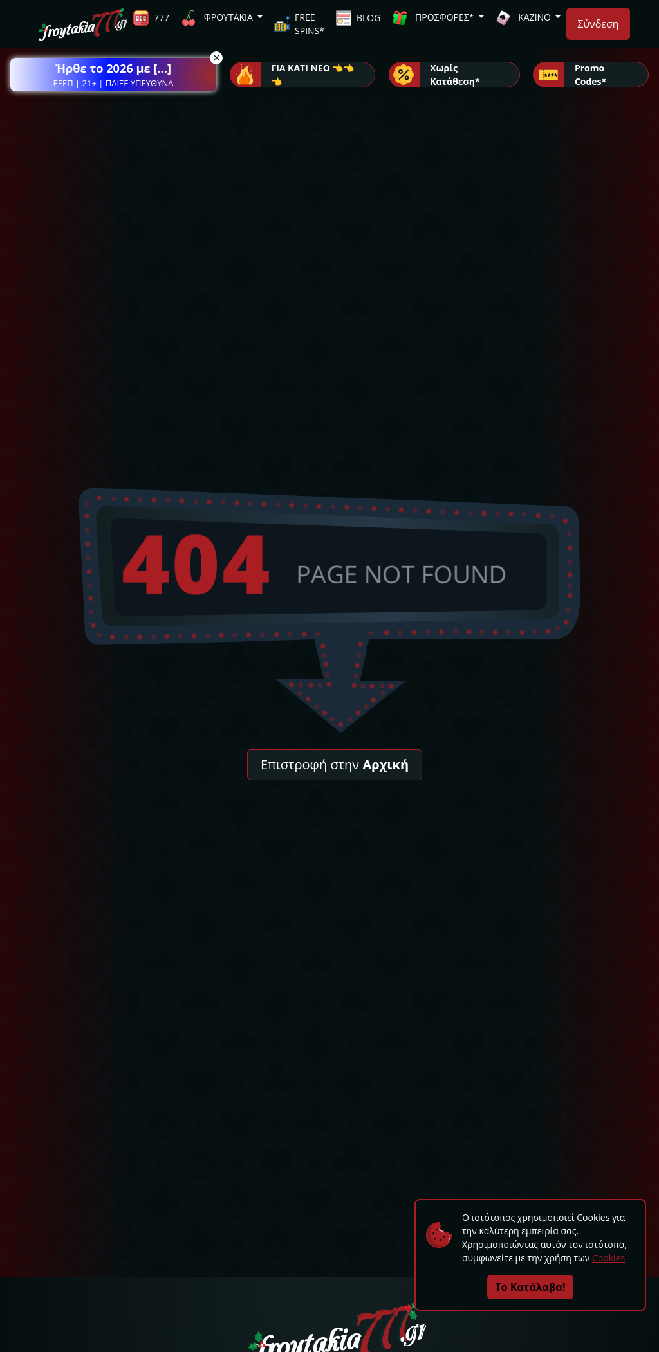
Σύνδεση (597, 24)
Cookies (608, 1258)
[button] (113, 74)
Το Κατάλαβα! (531, 1287)
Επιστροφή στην (335, 764)
